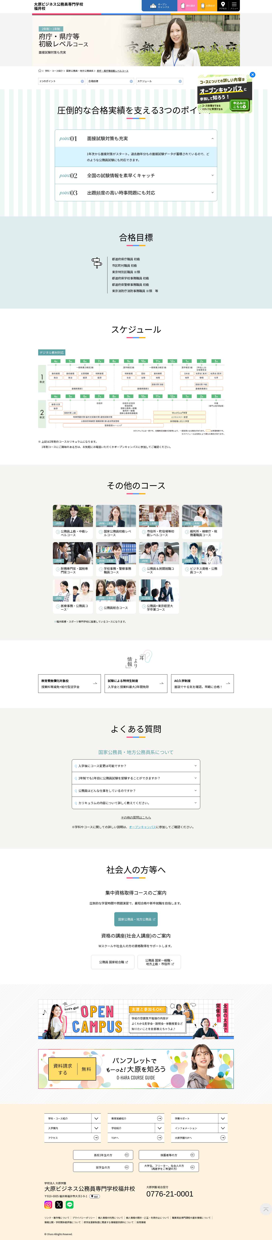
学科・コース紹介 (54, 70)
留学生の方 (103, 1167)
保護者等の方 (168, 1155)
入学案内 (53, 1128)
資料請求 (190, 5)
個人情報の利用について (110, 1217)
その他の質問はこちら (136, 817)
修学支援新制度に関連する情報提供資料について (109, 1222)
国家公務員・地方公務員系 (80, 70)
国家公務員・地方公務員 (134, 919)
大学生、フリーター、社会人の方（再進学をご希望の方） (164, 1167)
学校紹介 (116, 1128)
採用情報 (141, 1222)
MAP (94, 1196)
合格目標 (93, 81)
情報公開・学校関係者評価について (62, 1222)
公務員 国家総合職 (111, 962)
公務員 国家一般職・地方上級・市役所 (159, 962)
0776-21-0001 (169, 1194)
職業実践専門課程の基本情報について (191, 1217)
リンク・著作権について (56, 1217)
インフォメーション (186, 1128)
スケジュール (144, 81)
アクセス (223, 8)
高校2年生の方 (103, 1155)
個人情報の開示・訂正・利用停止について (147, 1217)
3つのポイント (48, 81)
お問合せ (210, 5)
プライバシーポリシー (83, 1217)
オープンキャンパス (163, 6)
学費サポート (182, 1118)
